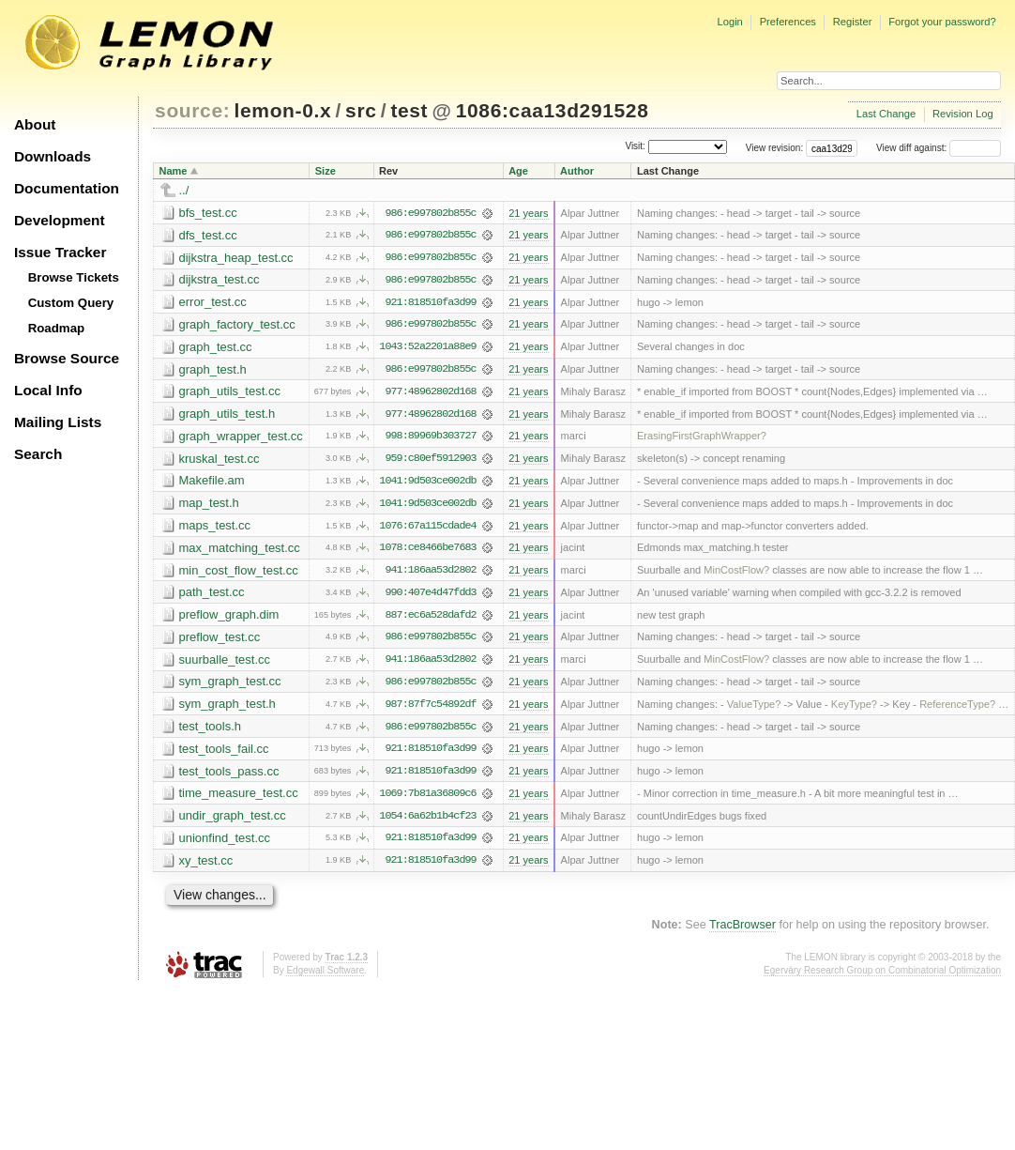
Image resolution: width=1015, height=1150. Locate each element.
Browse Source (66, 358)
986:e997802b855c (430, 213)
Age (518, 170)
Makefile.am (212, 483)
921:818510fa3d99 (430, 303)
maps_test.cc (215, 528)
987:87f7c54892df (430, 708)
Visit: (635, 147)
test (409, 110)
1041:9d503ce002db (427, 483)
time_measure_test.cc (238, 798)
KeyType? (854, 708)
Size (325, 170)
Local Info (48, 390)
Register (852, 21)
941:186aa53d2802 (430, 573)
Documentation (66, 188)
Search (38, 454)
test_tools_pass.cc (229, 776)
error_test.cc (213, 303)
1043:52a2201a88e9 (427, 348)
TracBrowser (742, 931)
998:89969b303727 (430, 438)
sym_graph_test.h (227, 708)
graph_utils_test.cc (229, 393)
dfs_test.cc (208, 235)
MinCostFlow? (736, 573)
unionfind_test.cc (225, 843)
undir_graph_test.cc (232, 821)
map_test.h (209, 505)
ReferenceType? (957, 708)
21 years (528, 213)
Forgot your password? (941, 21)
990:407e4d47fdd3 (430, 596)
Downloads (52, 156)
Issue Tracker (60, 252)
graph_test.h (213, 370)
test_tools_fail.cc (224, 753)
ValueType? (754, 708)
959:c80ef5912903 (430, 460)
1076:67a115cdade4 (427, 528)
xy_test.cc (206, 866)
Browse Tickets (73, 277)
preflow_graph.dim (229, 618)
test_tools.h (210, 731)
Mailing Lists (57, 422)
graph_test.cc (215, 348)
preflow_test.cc (220, 641)
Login (729, 21)
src (360, 110)
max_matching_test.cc (239, 551)
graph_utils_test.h (227, 415)
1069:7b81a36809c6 (427, 798)
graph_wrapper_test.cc (241, 438)
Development (59, 220)
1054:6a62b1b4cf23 (427, 821)
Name (173, 170)
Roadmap (56, 328)
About (34, 124)
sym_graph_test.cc (230, 686)
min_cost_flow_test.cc (238, 573)
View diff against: (938, 148)
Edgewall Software (325, 976)
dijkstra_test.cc (219, 280)
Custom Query (71, 303)
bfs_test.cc (208, 213)
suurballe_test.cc (225, 663)
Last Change (886, 113)
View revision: (775, 148)
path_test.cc (212, 596)
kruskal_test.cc (219, 460)
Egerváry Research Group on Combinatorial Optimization (882, 976)
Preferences (788, 21)
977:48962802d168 (430, 393)
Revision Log (962, 113)
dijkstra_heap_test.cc (236, 258)
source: (192, 110)
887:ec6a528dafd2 (430, 618)
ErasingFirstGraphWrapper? (701, 438)
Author (577, 170)
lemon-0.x (283, 110)
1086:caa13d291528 (552, 110)
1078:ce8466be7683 (427, 551)
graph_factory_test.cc (237, 325)
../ (184, 190)
